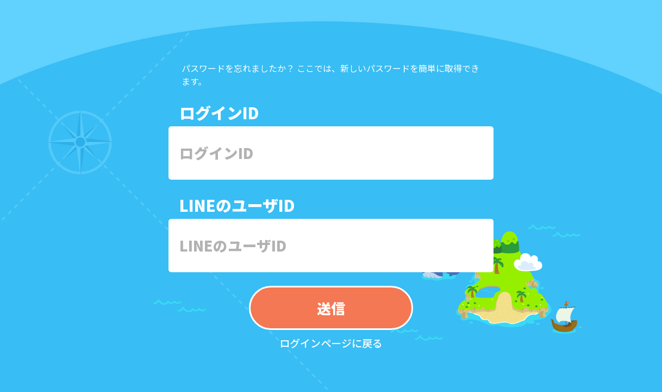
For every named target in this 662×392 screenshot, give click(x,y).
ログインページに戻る (331, 342)
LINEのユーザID (237, 204)
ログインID (219, 112)
